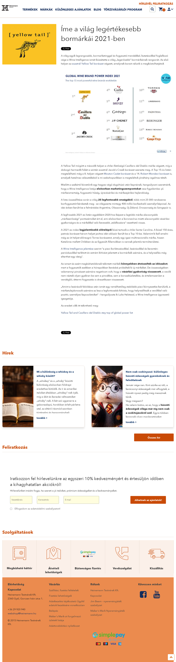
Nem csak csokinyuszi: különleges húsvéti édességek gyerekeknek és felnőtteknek (147, 376)
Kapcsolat (96, 596)
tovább (42, 418)
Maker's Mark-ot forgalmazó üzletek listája (65, 618)
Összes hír (154, 437)
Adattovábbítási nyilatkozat (64, 626)
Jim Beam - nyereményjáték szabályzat (106, 603)
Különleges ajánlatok (73, 10)
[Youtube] (156, 595)
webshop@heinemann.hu (22, 613)
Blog (97, 10)
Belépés (53, 611)
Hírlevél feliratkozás (156, 4)
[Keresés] (152, 9)
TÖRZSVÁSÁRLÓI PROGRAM (123, 10)
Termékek (30, 10)
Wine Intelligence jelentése (78, 248)
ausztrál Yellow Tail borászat (88, 63)
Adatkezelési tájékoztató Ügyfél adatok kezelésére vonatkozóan (67, 603)
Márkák (46, 10)
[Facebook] (143, 595)
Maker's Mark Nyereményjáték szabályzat (107, 613)
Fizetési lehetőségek (60, 596)
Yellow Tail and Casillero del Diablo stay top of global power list (97, 312)
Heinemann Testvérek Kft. (104, 590)
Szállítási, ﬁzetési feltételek (64, 590)
